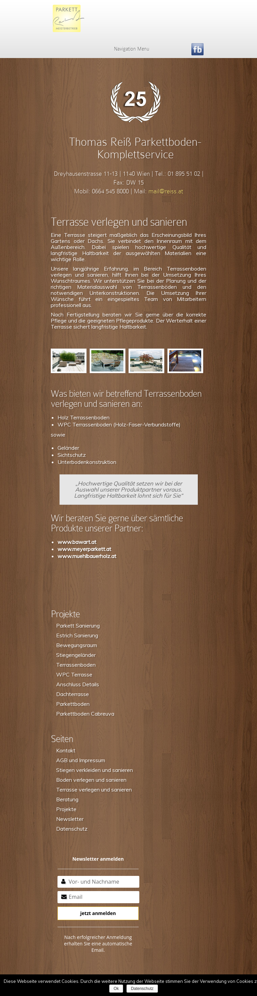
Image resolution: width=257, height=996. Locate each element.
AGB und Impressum (80, 760)
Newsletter (70, 818)
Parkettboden (73, 703)
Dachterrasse (72, 694)
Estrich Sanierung (77, 635)
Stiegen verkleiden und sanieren (94, 770)
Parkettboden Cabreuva (85, 713)
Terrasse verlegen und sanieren (94, 789)
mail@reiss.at (165, 191)
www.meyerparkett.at (84, 549)
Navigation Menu (127, 49)
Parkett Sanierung (78, 625)
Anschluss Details (77, 684)
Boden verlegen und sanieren (91, 779)
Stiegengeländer (76, 655)
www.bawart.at (76, 541)
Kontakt (65, 750)
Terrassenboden (76, 664)
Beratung (67, 799)
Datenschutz (72, 828)
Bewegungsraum (76, 645)
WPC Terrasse (74, 674)
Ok (116, 988)
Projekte (66, 809)
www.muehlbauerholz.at (86, 556)
